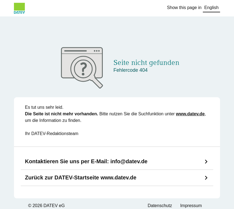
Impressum (191, 205)
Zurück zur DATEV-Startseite (80, 177)
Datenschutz (160, 205)
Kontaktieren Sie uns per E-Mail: (86, 161)
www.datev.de (190, 113)
